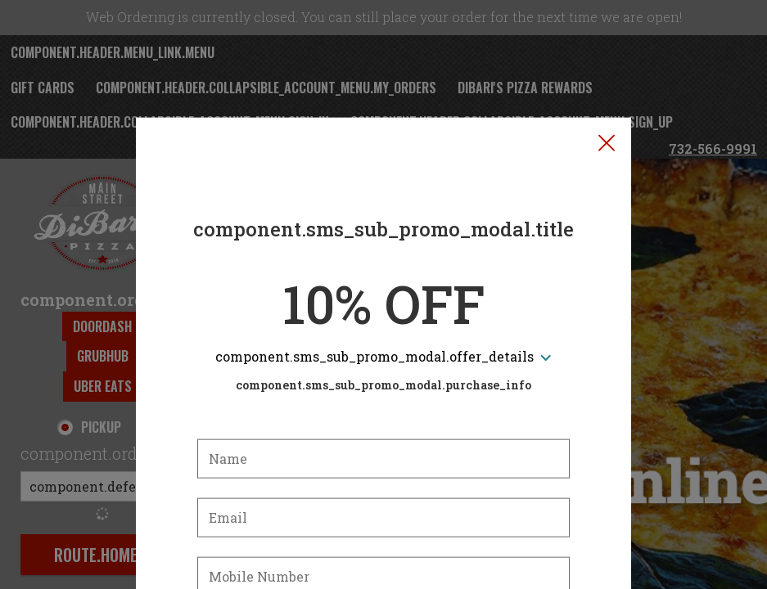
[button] (606, 66)
